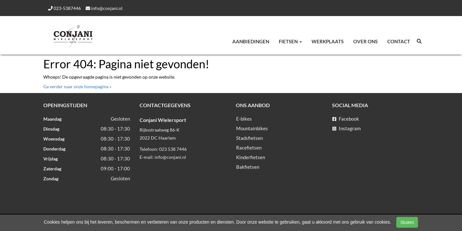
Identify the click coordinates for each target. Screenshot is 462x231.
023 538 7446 (173, 149)
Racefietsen (248, 147)
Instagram (346, 128)
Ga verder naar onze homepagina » (77, 86)
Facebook (345, 119)
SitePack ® (278, 200)
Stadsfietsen (249, 138)
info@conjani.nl (104, 8)
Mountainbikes (252, 128)
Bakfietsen (247, 167)
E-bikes (244, 119)
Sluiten (407, 222)
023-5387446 (64, 8)
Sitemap (222, 200)
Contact (398, 41)
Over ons (365, 41)
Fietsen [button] (290, 41)
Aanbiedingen (250, 41)
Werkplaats (328, 41)
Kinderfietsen (250, 157)
